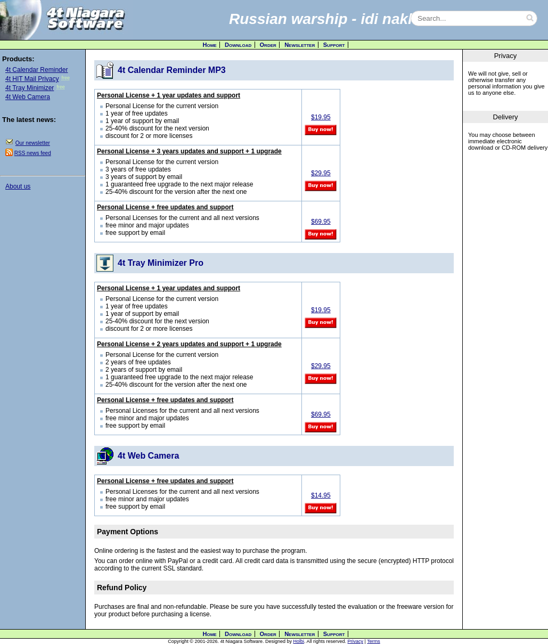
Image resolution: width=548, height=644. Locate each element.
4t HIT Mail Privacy (32, 79)
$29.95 (321, 173)
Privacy (356, 641)
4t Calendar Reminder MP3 (172, 70)
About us (17, 186)
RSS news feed (32, 153)
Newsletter (299, 45)
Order (268, 45)
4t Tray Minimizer (29, 88)
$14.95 (321, 495)
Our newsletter (32, 143)
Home (210, 45)
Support (334, 45)
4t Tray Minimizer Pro (160, 262)
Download (238, 45)
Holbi (299, 641)
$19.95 (321, 117)
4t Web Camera (27, 97)
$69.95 (321, 221)
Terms (373, 641)
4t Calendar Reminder (36, 70)
